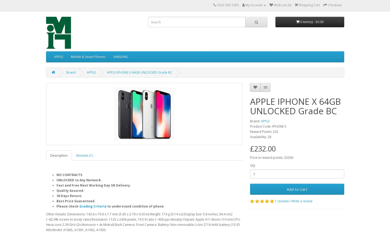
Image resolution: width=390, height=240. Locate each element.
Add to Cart (297, 189)
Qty (252, 165)
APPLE (58, 56)
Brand (71, 72)
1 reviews (282, 201)
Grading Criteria (92, 206)
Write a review (301, 201)
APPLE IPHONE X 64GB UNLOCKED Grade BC (139, 72)
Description (58, 155)
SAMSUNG (120, 56)
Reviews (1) (84, 155)
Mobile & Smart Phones (88, 56)
